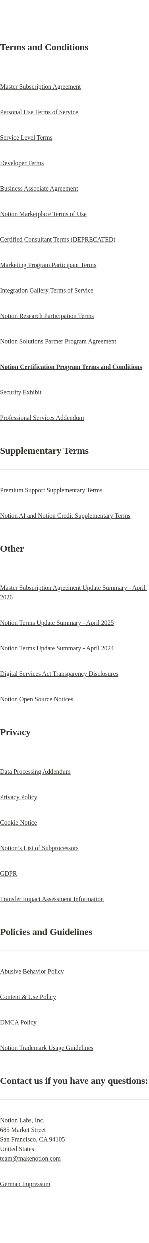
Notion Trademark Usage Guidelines (46, 1047)
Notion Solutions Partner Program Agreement (58, 341)
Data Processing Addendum (35, 771)
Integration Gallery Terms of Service (46, 290)
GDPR (8, 873)
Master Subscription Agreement (40, 86)
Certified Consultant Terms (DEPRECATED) (58, 239)
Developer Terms (22, 163)
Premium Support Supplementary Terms (51, 490)
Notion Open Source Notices (36, 699)
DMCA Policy (18, 1022)
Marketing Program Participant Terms (48, 264)
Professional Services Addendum (42, 417)
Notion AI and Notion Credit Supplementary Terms (65, 515)
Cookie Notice (18, 822)
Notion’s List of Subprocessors (39, 848)
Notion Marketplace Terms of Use (43, 214)
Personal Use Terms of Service (39, 112)
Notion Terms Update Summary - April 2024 (58, 648)
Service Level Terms (26, 137)
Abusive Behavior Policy (32, 971)
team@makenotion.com (30, 1158)
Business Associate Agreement (39, 188)
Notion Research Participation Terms (47, 315)
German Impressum (25, 1184)
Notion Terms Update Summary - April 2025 (57, 622)
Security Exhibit (20, 392)
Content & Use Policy (28, 996)
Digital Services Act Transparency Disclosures (59, 673)
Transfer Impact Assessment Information (52, 899)
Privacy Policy (18, 797)
